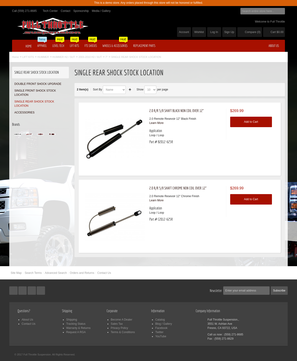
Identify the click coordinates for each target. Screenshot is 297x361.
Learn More (156, 123)
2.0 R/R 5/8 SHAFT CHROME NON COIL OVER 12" (178, 188)
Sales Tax (117, 323)
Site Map (16, 273)
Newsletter (216, 290)
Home (15, 57)
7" (106, 57)
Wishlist (199, 32)
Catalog (160, 319)
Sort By (97, 89)
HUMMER (43, 57)
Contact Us (104, 273)
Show (139, 89)
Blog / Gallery (163, 323)
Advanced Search (56, 273)
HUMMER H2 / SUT (63, 57)
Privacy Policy (119, 328)
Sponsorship (81, 11)
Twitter (159, 332)
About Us (27, 319)
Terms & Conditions (123, 332)
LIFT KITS (28, 57)
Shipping (71, 319)
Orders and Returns (82, 273)
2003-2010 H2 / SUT (90, 57)
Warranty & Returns (78, 328)
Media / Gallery (101, 11)
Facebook (161, 328)
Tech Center (50, 11)
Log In (214, 32)
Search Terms (33, 273)
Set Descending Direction (129, 89)
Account (184, 32)
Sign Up (229, 32)
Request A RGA (76, 332)
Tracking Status (75, 323)
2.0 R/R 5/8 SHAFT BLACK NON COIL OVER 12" (176, 111)
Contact (65, 11)
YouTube (160, 336)
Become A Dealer (121, 319)
